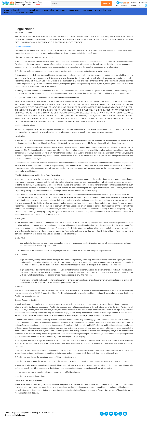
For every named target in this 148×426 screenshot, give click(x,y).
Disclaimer (19, 13)
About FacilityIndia (12, 10)
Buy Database (121, 5)
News (34, 2)
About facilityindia (22, 413)
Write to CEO (61, 10)
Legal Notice (87, 10)
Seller (29, 5)
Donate (28, 2)
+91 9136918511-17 (46, 413)
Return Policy (100, 10)
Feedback (8, 13)
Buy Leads (133, 5)
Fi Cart (143, 5)
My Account (142, 3)
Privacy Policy (48, 10)
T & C (24, 10)
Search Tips (34, 10)
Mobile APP (9, 413)
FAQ (110, 10)
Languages (18, 2)
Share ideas (74, 10)
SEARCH (106, 4)
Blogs (40, 2)
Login (23, 5)
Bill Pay (134, 3)
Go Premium (38, 5)
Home (16, 5)
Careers (34, 413)
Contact (29, 13)
